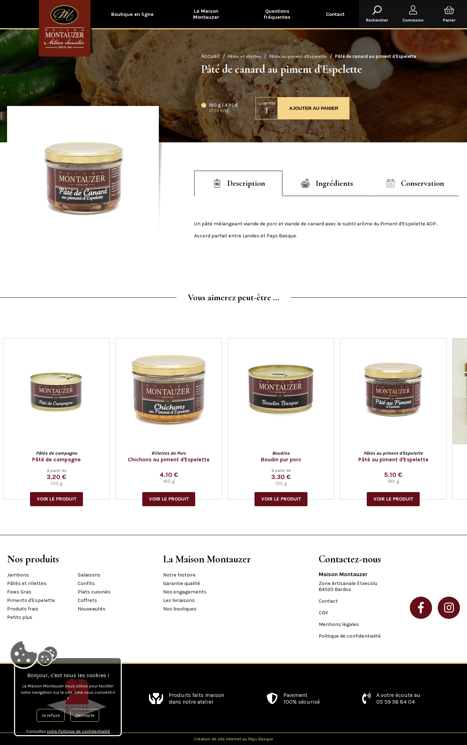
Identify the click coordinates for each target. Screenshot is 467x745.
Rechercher (377, 14)
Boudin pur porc (285, 459)
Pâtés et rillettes (244, 56)
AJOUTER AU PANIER (313, 108)
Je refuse (50, 715)
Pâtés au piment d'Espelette (298, 56)
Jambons (18, 575)
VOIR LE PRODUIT (60, 499)
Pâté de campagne (60, 459)
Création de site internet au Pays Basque (233, 739)
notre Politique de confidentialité (78, 731)
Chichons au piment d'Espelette (173, 459)
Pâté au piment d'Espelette (397, 459)
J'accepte (85, 715)
